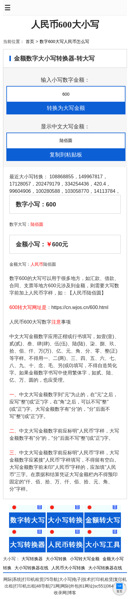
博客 (72, 592)
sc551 (99, 586)
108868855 (61, 176)
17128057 (20, 183)
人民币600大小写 (65, 24)
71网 (55, 586)
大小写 (65, 579)
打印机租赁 (33, 579)
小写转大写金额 (84, 558)
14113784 (104, 191)
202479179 (48, 183)
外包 (74, 586)
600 (51, 204)
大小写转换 (56, 558)
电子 (77, 579)
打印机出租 (24, 586)
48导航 (43, 586)
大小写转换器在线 (31, 567)
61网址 (86, 586)
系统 (17, 579)
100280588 (48, 191)
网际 (7, 579)
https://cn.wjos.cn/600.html (80, 307)
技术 (86, 579)
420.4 (100, 183)
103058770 (77, 191)
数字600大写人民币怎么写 (64, 41)
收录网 (60, 592)
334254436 (77, 183)
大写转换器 (32, 558)
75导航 (51, 579)
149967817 (91, 176)
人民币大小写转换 (68, 567)
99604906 (20, 191)
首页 (30, 41)
